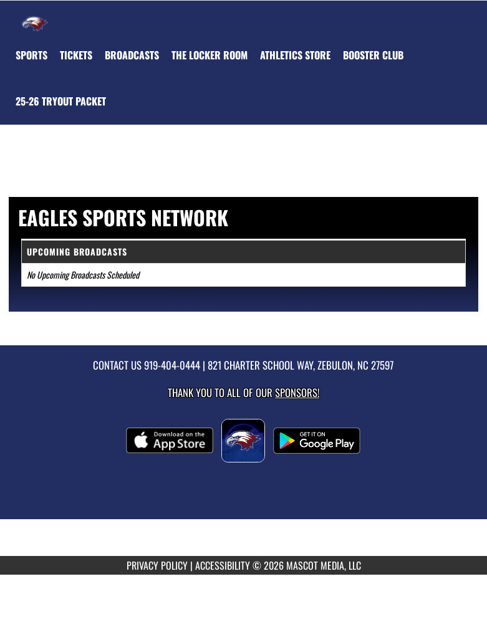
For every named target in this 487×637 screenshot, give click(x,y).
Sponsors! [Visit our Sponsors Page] (297, 392)
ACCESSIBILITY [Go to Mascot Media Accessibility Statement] (222, 565)
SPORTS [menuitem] (31, 54)
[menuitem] (76, 55)
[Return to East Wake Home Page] (34, 16)
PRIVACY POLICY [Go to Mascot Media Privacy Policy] (157, 565)
